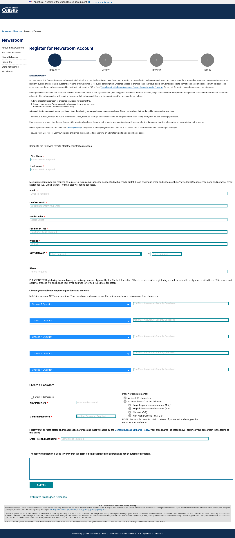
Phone (33, 268)
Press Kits (7, 62)
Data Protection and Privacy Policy (122, 533)
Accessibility (77, 533)
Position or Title (38, 228)
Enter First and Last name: (43, 438)
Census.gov (7, 31)
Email (32, 190)
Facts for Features (11, 52)
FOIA (104, 533)
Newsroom (17, 31)
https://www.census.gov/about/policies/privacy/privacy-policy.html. (78, 509)
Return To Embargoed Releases (48, 497)
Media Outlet (36, 216)
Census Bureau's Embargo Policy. (132, 429)
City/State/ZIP (37, 253)
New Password (38, 402)
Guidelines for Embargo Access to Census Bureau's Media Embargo (132, 87)
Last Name (36, 166)
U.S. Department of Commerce (150, 533)
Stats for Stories (10, 66)
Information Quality (92, 533)
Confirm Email (37, 202)
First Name (36, 156)
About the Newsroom (13, 47)
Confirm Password (40, 416)
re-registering (74, 127)
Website (34, 240)
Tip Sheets (7, 71)
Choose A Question (42, 304)
